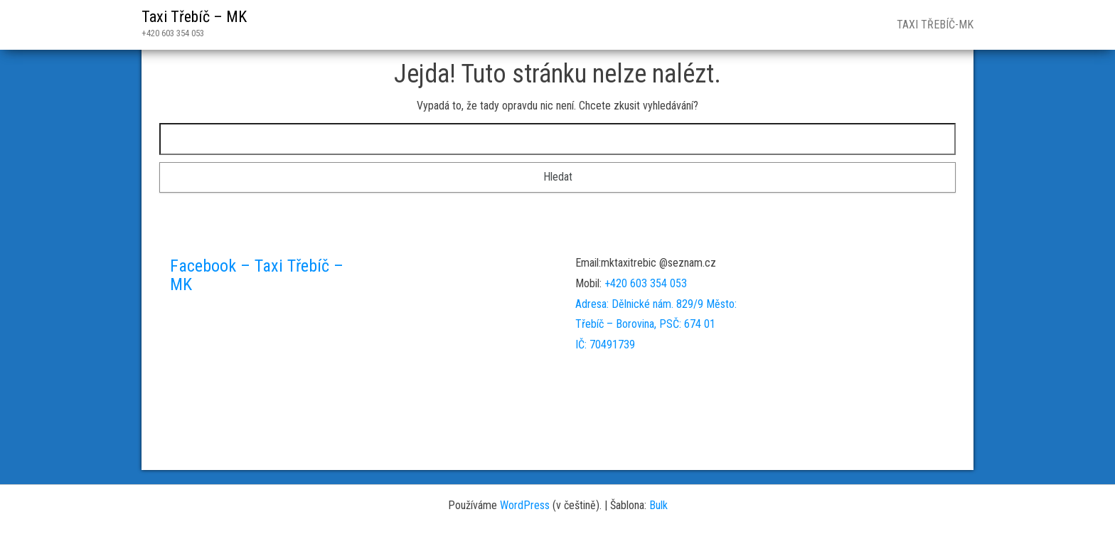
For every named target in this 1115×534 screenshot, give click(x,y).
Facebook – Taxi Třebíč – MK (256, 275)
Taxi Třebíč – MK (194, 17)
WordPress (525, 505)
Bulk (658, 505)
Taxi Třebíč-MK (933, 24)
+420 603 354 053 (645, 283)
